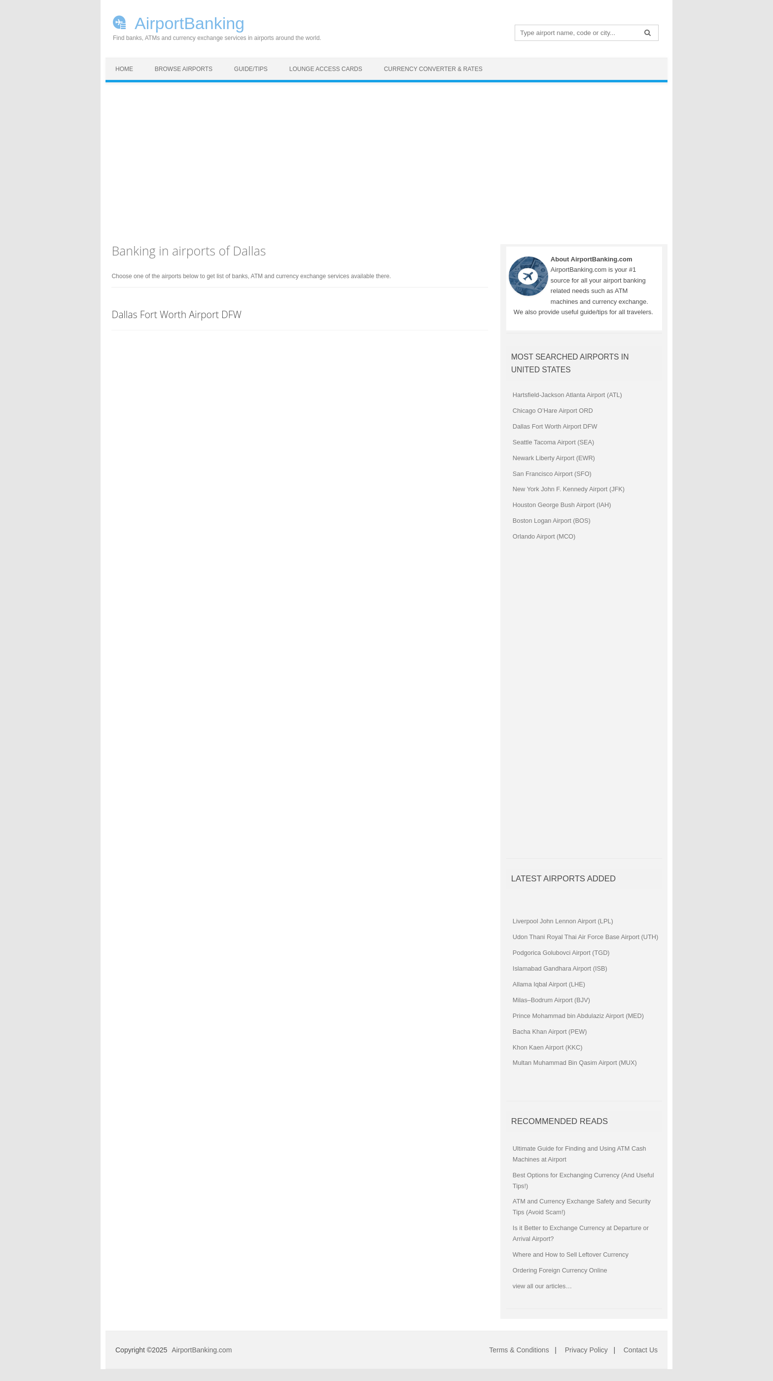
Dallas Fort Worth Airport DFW (176, 314)
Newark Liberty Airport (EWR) (554, 458)
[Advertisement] (386, 158)
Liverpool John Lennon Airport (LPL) (563, 921)
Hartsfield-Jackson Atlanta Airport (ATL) (567, 395)
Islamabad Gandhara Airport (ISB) (560, 968)
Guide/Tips (251, 69)
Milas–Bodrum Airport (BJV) (551, 1000)
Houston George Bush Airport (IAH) (562, 505)
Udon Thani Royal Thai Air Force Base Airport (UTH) (585, 937)
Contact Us (641, 1350)
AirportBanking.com (202, 1350)
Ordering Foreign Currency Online (560, 1270)
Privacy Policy (586, 1350)
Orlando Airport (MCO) (544, 536)
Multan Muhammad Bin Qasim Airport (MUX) (575, 1062)
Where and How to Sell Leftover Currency (571, 1254)
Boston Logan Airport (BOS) (552, 520)
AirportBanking (190, 22)
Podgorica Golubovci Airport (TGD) (561, 952)
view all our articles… (542, 1286)
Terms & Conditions (519, 1350)
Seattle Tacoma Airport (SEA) (553, 442)
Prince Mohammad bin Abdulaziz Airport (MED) (578, 1015)
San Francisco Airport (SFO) (552, 473)
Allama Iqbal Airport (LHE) (549, 984)
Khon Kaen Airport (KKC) (548, 1047)
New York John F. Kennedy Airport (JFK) (569, 489)
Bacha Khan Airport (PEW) (550, 1031)
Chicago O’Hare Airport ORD (553, 410)
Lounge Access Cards (325, 69)
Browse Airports (183, 69)
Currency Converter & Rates (433, 69)
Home (124, 69)
